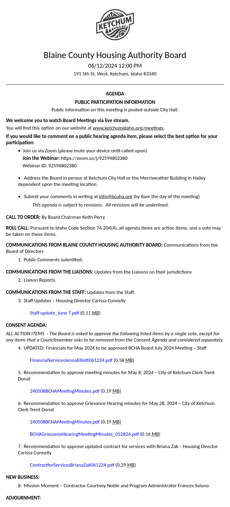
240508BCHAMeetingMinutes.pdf (65, 391)
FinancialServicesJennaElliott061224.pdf (72, 360)
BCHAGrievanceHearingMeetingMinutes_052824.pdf (85, 434)
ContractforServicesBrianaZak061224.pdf (73, 465)
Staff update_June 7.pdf (55, 313)
